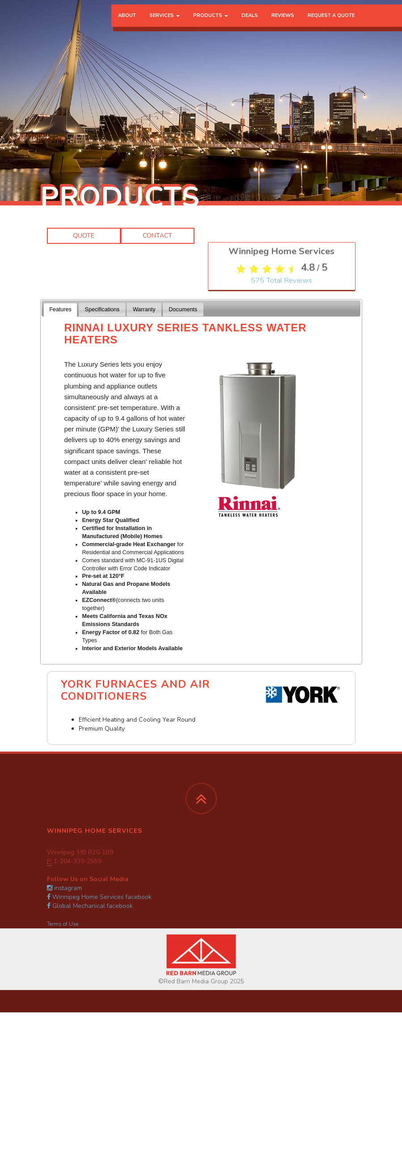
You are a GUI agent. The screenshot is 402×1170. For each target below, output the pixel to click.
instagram (64, 888)
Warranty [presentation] (144, 309)
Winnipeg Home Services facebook (99, 897)
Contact (157, 235)
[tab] (60, 310)
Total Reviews (281, 432)
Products (210, 24)
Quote (83, 235)
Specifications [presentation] (102, 309)
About (127, 24)
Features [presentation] (60, 309)
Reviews (282, 24)
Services (164, 24)
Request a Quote (331, 24)
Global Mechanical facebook (90, 906)
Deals (249, 24)
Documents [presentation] (183, 309)
